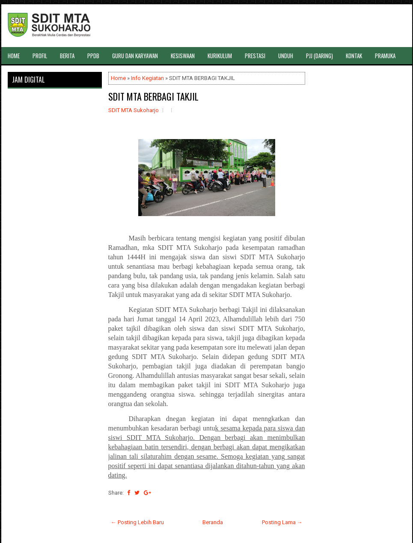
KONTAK (354, 55)
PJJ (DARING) (319, 55)
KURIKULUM (220, 55)
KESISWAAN (183, 55)
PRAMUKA (385, 55)
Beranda (212, 522)
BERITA (67, 55)
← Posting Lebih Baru (137, 522)
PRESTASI (255, 55)
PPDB (93, 55)
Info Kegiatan (147, 78)
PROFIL (40, 55)
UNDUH (285, 55)
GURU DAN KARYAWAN (135, 55)
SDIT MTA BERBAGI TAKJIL (153, 96)
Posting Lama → (282, 522)
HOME (14, 55)
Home (118, 78)
